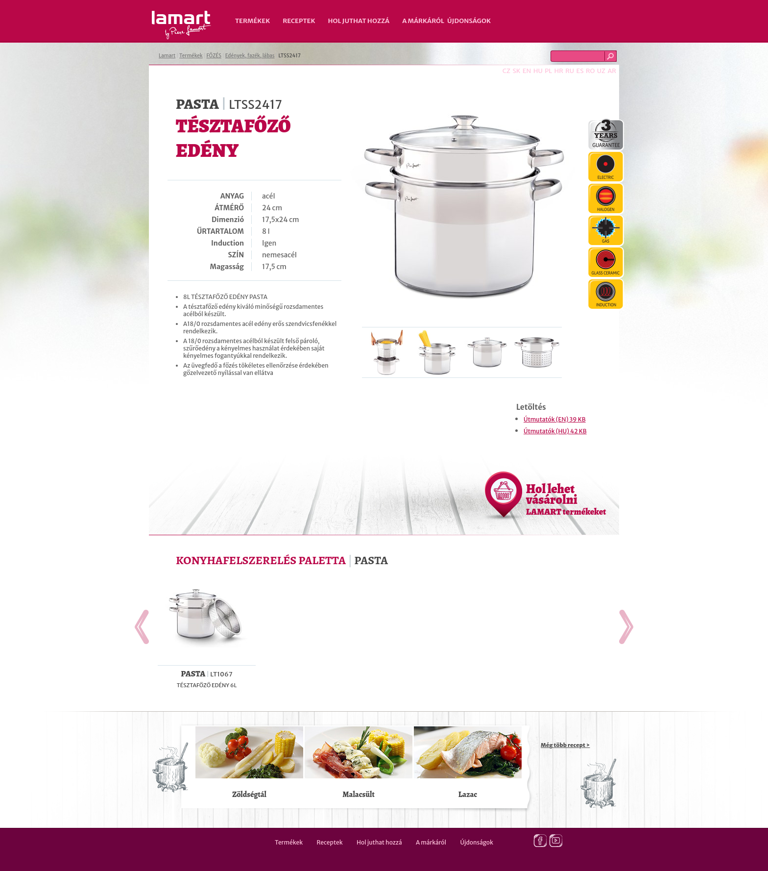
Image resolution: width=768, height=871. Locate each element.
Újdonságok (469, 21)
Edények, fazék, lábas (250, 55)
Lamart (181, 25)
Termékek (252, 21)
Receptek (299, 21)
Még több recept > (565, 745)
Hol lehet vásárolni (566, 499)
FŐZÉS (213, 55)
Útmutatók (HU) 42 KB (555, 431)
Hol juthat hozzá (358, 21)
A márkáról (423, 21)
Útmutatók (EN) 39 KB (555, 419)
